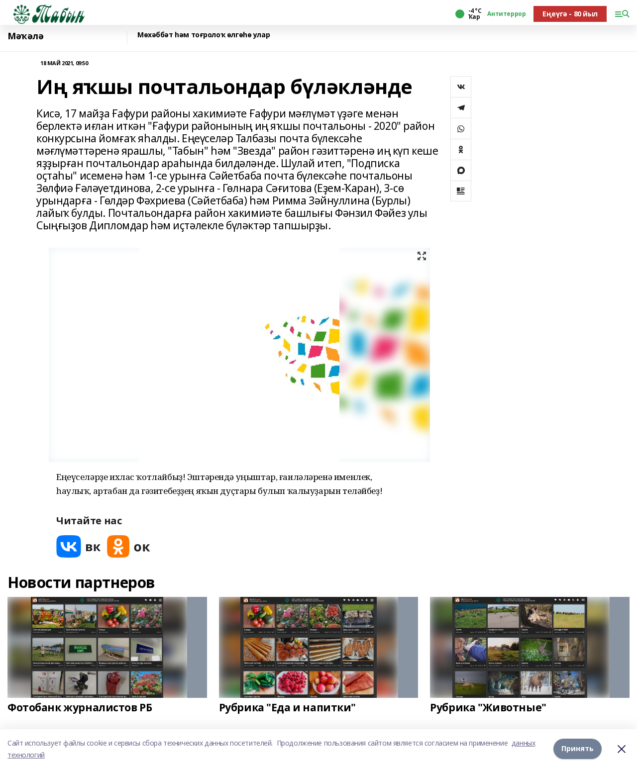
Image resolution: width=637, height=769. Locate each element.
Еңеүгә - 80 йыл (570, 13)
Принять (577, 749)
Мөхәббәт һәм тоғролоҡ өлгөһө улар (203, 35)
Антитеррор (506, 14)
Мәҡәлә (25, 36)
